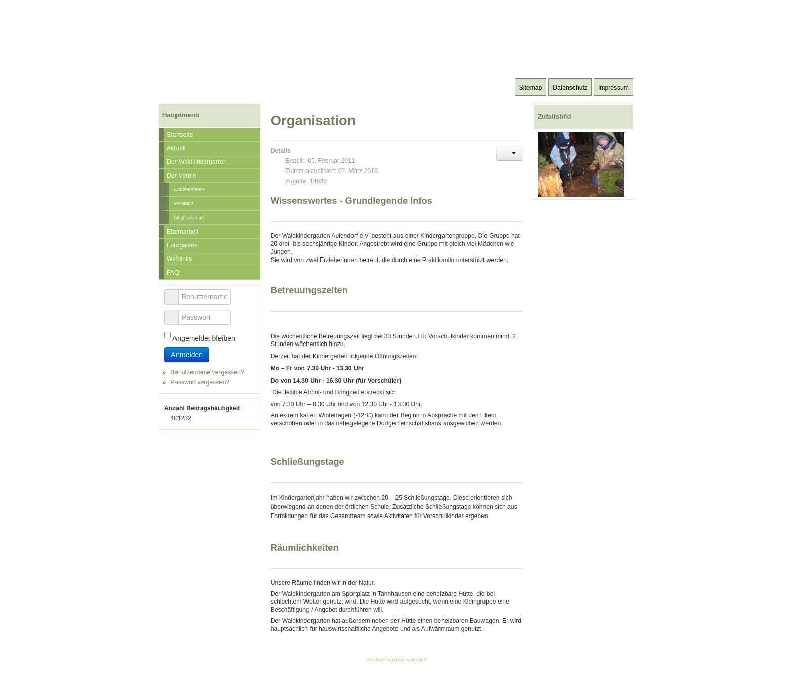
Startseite (180, 134)
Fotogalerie (182, 245)
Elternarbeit (182, 231)
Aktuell (176, 148)
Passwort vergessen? (199, 382)
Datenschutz (570, 87)
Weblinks (179, 259)
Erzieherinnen (189, 189)
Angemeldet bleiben (203, 338)
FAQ (173, 272)
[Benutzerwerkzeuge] (509, 153)
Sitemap (530, 87)
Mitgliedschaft (189, 217)
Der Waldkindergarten (197, 161)
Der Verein (181, 175)
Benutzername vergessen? (207, 372)
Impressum (613, 87)
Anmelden (187, 355)
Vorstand (183, 203)
